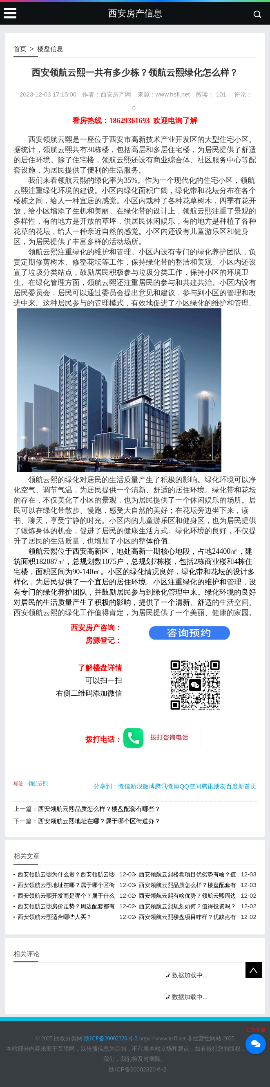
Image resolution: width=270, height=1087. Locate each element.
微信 (124, 786)
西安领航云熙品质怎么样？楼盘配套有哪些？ (99, 808)
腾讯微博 (167, 786)
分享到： (106, 786)
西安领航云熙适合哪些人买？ (55, 917)
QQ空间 (190, 786)
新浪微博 (142, 786)
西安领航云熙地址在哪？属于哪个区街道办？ (99, 820)
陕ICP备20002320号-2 (137, 1069)
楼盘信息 (50, 48)
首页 (20, 48)
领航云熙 (38, 783)
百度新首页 (241, 786)
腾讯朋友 (213, 786)
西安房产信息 (135, 13)
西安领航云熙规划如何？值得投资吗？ (187, 906)
